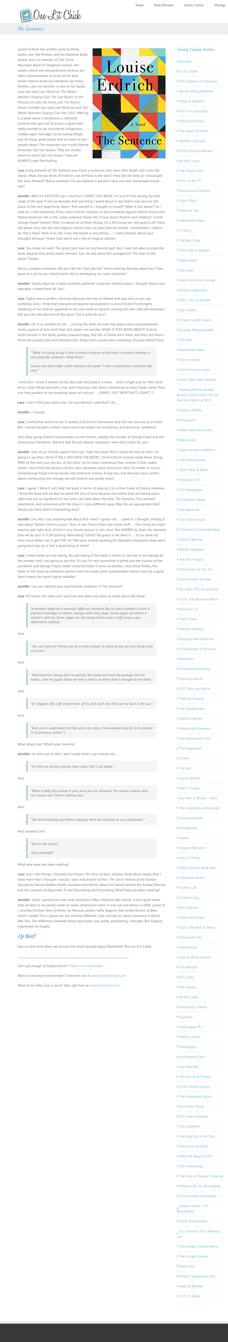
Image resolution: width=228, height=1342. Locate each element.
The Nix (185, 768)
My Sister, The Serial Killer (198, 589)
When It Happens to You (197, 1276)
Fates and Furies (191, 917)
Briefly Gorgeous (191, 549)
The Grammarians (192, 460)
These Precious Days (194, 369)
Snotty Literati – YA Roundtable (192, 1208)
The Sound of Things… (196, 1076)
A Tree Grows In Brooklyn (198, 1196)
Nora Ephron (188, 907)
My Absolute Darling (194, 668)
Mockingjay (187, 1046)
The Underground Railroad (199, 808)
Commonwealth (191, 818)
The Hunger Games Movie (198, 1246)
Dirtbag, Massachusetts (196, 330)
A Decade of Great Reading (199, 529)
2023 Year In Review (194, 250)
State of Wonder (191, 1286)
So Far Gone (188, 71)
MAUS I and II (189, 1037)
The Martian (188, 967)
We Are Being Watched (196, 91)
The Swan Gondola (193, 1116)
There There (188, 619)
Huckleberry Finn (192, 1056)
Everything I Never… (194, 1007)
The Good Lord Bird (193, 1146)
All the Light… (190, 997)
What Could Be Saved (195, 430)
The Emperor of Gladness (198, 81)
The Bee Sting (189, 240)
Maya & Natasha (191, 101)
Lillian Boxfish (190, 778)
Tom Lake (186, 270)
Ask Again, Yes (189, 509)
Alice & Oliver (189, 857)
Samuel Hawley (190, 718)
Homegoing (188, 828)
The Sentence (189, 359)
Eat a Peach (188, 310)
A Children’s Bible (192, 499)
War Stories (187, 987)
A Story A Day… (190, 897)
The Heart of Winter (194, 131)
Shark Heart (188, 260)
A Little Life (188, 887)
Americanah (188, 947)
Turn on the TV (190, 180)
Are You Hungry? (191, 559)
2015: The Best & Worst (197, 927)
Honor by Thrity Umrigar (197, 280)
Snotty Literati (193, 5)
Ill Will (184, 758)
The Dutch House (192, 519)
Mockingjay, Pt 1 (191, 1027)
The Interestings (191, 1166)
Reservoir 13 (188, 609)
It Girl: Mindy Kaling (194, 1086)
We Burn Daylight (192, 141)
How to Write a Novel (195, 957)
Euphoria (186, 1017)
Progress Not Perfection (197, 639)
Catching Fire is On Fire (197, 1136)
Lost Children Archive (195, 579)
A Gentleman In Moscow (197, 649)
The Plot (185, 340)
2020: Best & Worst (193, 470)
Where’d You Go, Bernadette (200, 1186)
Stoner (184, 838)
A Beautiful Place (192, 220)
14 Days (185, 230)
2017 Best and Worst (194, 688)
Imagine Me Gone (192, 848)
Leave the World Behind (197, 450)
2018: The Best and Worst (198, 599)
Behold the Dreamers (195, 728)
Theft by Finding (191, 698)
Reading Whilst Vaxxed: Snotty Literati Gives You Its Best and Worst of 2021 (197, 394)
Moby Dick (187, 1266)
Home (139, 5)
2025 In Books (190, 1296)
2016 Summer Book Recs (198, 867)
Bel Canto (186, 977)
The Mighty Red (191, 170)
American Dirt (189, 479)
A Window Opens (192, 877)
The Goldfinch (189, 1126)
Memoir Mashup (191, 629)
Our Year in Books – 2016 (198, 798)
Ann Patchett (189, 1066)
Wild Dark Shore (191, 121)
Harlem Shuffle (190, 410)
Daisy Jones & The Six (195, 569)
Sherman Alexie (191, 678)
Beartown (186, 659)
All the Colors (189, 160)
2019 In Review (190, 539)
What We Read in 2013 (196, 1156)
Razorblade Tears (192, 349)
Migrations (187, 420)
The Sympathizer (192, 708)
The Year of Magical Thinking (201, 1176)
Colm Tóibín (188, 200)
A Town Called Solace (195, 320)
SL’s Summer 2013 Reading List (198, 1234)
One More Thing (191, 1106)
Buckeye (185, 61)
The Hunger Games (193, 1256)
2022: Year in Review (194, 300)
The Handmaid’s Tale (194, 738)
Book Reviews (164, 5)
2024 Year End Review (195, 151)
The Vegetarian (190, 748)
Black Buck (187, 440)
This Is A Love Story (193, 111)
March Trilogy (189, 788)
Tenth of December (193, 1221)
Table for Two (189, 210)
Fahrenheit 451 (190, 937)
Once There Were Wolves (197, 379)
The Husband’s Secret (195, 1096)
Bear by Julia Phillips (194, 190)
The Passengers (191, 489)
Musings (220, 5)
